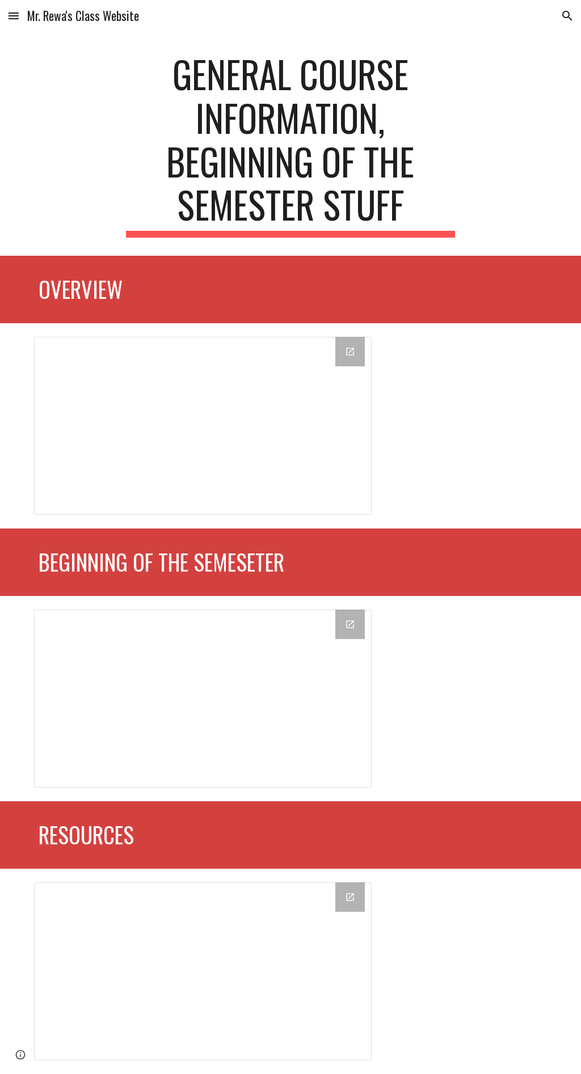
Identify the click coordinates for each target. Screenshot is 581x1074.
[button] (13, 15)
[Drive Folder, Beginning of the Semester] (203, 699)
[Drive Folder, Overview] (203, 426)
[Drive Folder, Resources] (203, 971)
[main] (290, 145)
